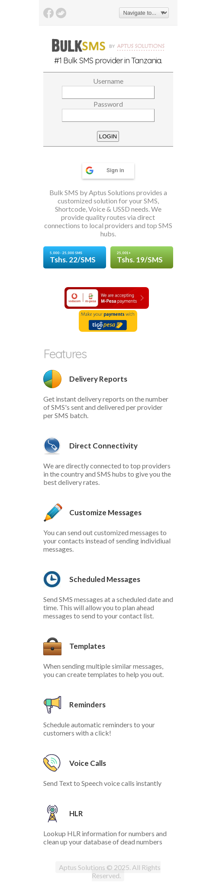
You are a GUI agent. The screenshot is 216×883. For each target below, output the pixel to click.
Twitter (61, 13)
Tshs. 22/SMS (75, 257)
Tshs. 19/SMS (142, 257)
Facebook (48, 13)
